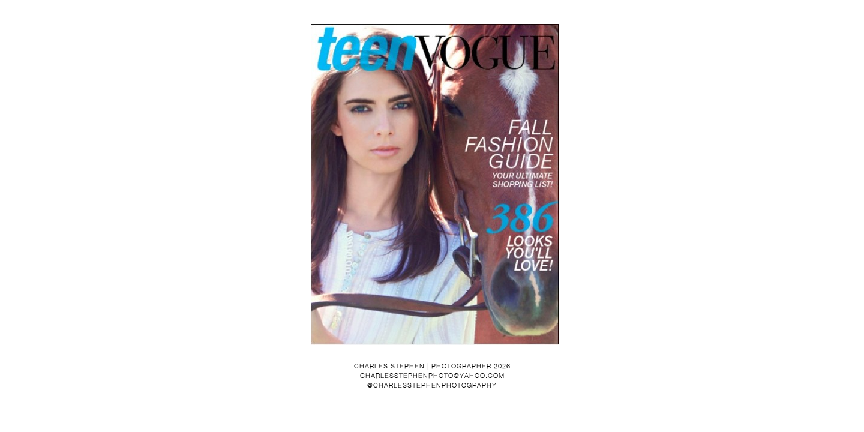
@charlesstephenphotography (432, 385)
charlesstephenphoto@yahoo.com (432, 375)
